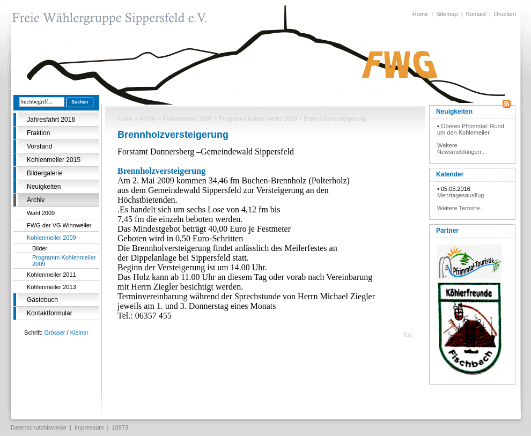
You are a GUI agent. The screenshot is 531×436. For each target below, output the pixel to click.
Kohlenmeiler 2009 (51, 237)
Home (420, 14)
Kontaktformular (49, 313)
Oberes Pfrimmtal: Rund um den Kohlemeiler (470, 129)
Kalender (449, 174)
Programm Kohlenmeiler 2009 (64, 260)
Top (407, 334)
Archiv (36, 200)
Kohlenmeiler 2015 (53, 160)
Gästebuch (42, 300)
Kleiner (79, 332)
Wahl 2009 (41, 213)
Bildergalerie (45, 173)
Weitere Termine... (461, 208)
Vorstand (39, 146)
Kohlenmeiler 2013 (51, 287)
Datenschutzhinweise (39, 427)
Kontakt (476, 14)
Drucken (505, 14)
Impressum (89, 427)
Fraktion (38, 133)
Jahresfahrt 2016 (51, 119)
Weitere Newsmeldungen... (461, 148)
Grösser (54, 332)
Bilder (39, 248)
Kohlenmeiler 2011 (51, 274)
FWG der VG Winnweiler (59, 225)
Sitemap (447, 14)
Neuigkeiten (44, 186)
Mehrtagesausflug (460, 195)
